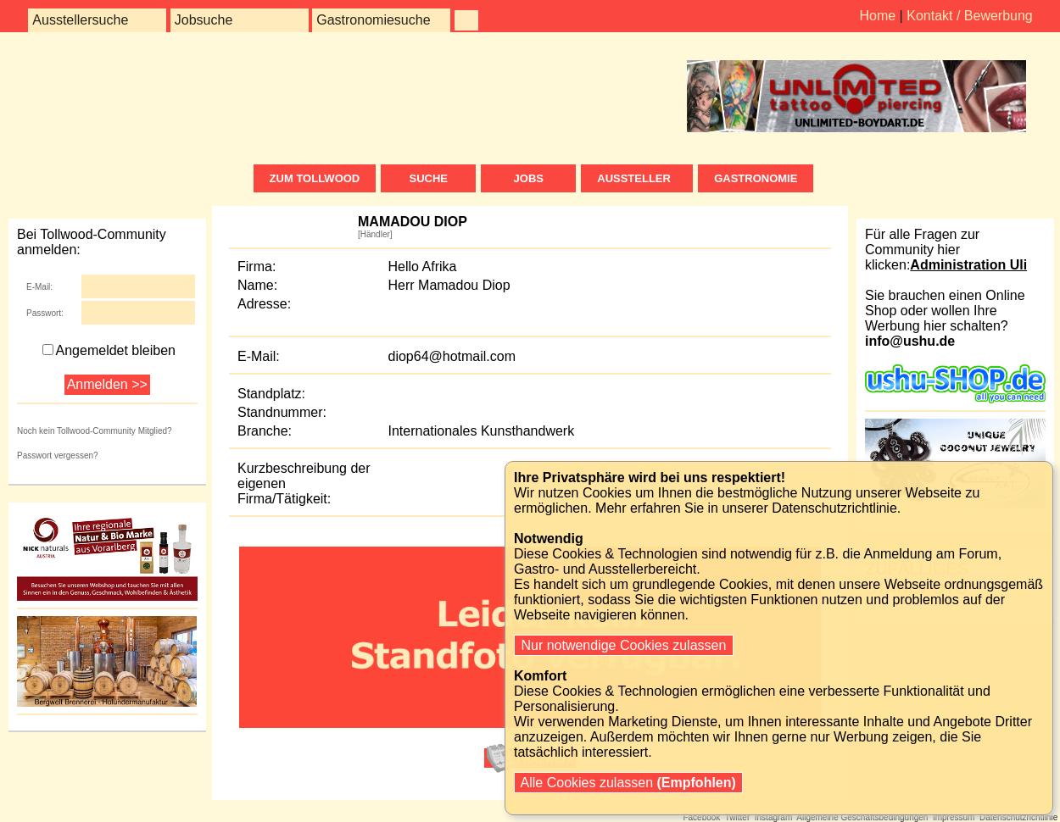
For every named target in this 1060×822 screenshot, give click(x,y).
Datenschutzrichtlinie (834, 508)
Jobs (529, 178)
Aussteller (637, 178)
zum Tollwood (315, 178)
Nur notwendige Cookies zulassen (623, 645)
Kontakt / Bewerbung (970, 15)
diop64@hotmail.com (452, 356)
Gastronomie (755, 178)
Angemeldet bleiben (109, 350)
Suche (428, 178)
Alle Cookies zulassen (628, 782)
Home (877, 15)
